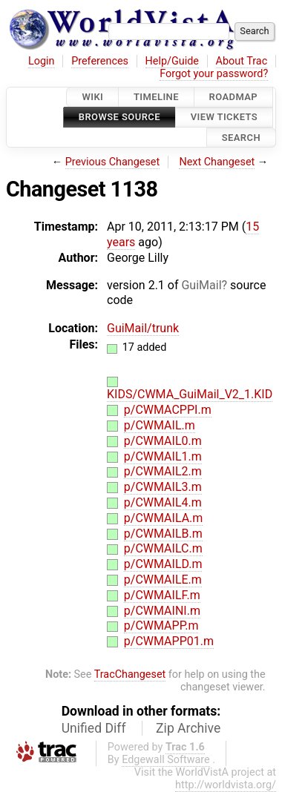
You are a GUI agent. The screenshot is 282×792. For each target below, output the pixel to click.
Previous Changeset (112, 162)
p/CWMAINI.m (162, 611)
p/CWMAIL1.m (163, 456)
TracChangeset (130, 674)
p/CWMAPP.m (161, 625)
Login (41, 61)
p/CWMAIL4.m (163, 502)
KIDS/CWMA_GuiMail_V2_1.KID (189, 394)
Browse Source (119, 117)
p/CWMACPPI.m (168, 410)
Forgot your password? (214, 73)
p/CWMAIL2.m (163, 471)
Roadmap (233, 96)
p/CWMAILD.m (163, 564)
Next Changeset (217, 162)
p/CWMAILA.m (163, 518)
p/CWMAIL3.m (163, 487)
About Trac (242, 61)
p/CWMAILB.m (163, 534)
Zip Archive (188, 728)
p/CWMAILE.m (163, 579)
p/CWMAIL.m (159, 425)
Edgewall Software (166, 759)
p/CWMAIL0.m (163, 441)
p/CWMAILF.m (162, 595)
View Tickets (224, 117)
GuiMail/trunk (143, 328)
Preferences (99, 61)
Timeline (156, 96)
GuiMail (201, 285)
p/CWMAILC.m (163, 548)
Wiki (92, 96)
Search (241, 137)
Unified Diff (94, 728)
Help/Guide (172, 61)
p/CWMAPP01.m (169, 641)
